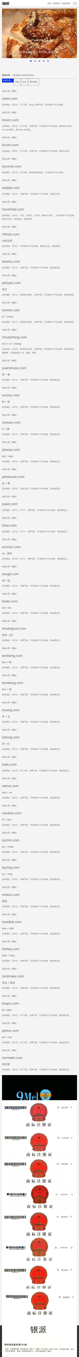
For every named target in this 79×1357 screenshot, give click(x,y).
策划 (49, 3)
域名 (24, 82)
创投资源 (66, 3)
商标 (17, 82)
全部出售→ (8, 80)
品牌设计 (57, 3)
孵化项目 (34, 82)
